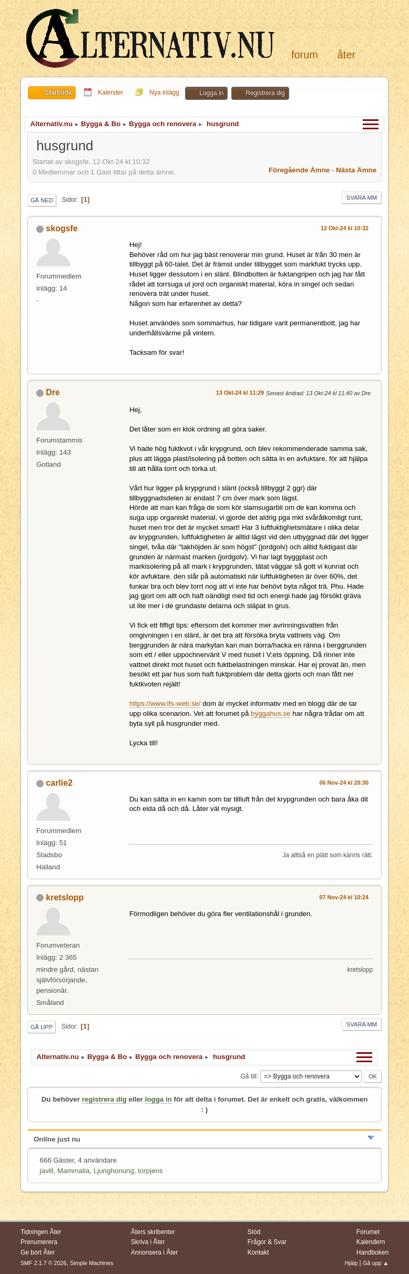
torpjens (150, 1171)
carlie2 (59, 782)
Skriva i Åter (148, 1242)
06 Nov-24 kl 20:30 (344, 782)
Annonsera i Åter (154, 1252)
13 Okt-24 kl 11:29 (240, 392)
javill (47, 1171)
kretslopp (65, 897)
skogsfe (61, 228)
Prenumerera (39, 1242)
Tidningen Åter (41, 1232)
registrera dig (104, 1099)
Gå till (248, 1076)
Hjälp (351, 1263)
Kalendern (370, 1242)
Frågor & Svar (267, 1242)
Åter (346, 54)
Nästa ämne (356, 170)
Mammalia (73, 1171)
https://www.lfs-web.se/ (165, 703)
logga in (158, 1099)
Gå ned (41, 200)
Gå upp (41, 1027)
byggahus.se (271, 713)
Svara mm (361, 197)
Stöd (254, 1232)
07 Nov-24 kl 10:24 (344, 897)
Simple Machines (91, 1263)
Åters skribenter (153, 1232)
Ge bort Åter (38, 1252)
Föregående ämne (299, 170)
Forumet (368, 1232)
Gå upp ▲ (375, 1263)
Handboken (372, 1252)
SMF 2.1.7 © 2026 (44, 1263)
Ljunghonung (114, 1171)
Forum (304, 54)
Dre (53, 392)
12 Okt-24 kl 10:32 (345, 228)
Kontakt (258, 1252)
